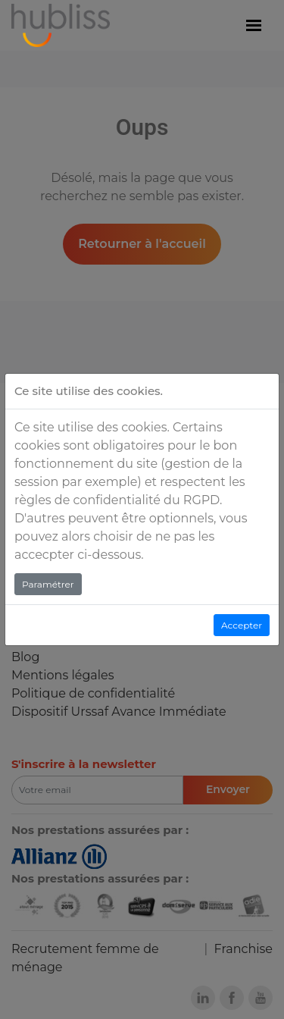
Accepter (241, 625)
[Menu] (254, 26)
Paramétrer (48, 584)
